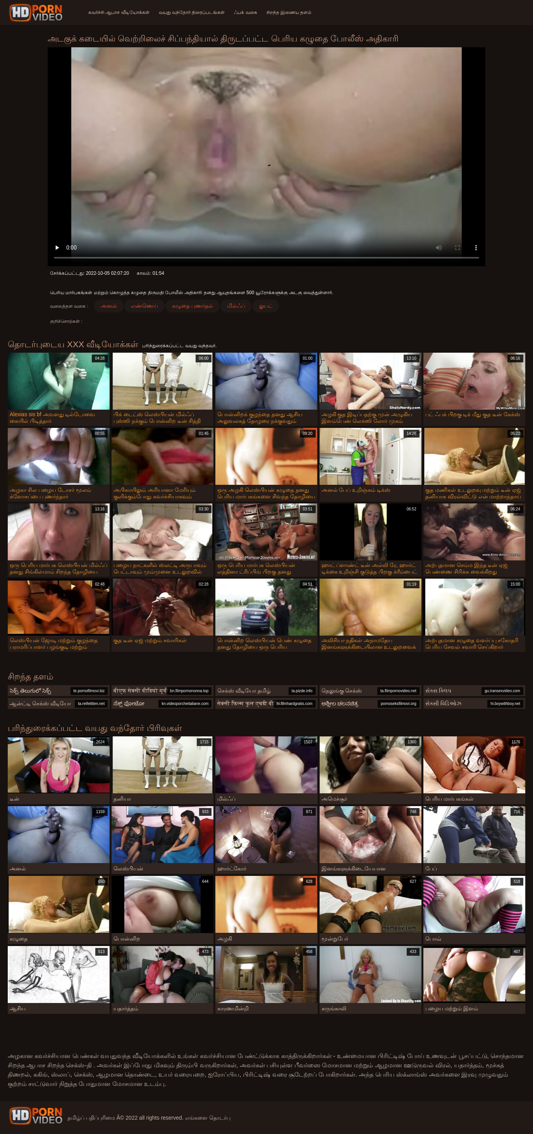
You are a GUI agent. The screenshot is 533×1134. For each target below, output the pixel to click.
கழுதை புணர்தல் (192, 306)
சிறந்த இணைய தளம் (289, 12)
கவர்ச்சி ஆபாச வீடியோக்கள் (119, 12)
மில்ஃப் (236, 306)
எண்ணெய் (144, 306)
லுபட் (266, 306)
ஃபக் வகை (245, 12)
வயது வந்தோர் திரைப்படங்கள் (192, 12)
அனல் (109, 306)
